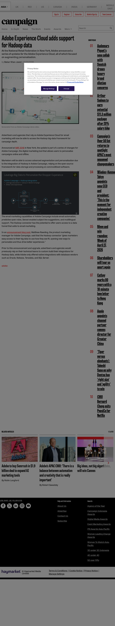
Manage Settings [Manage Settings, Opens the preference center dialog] (49, 88)
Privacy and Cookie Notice (75, 82)
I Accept (66, 88)
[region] (58, 79)
